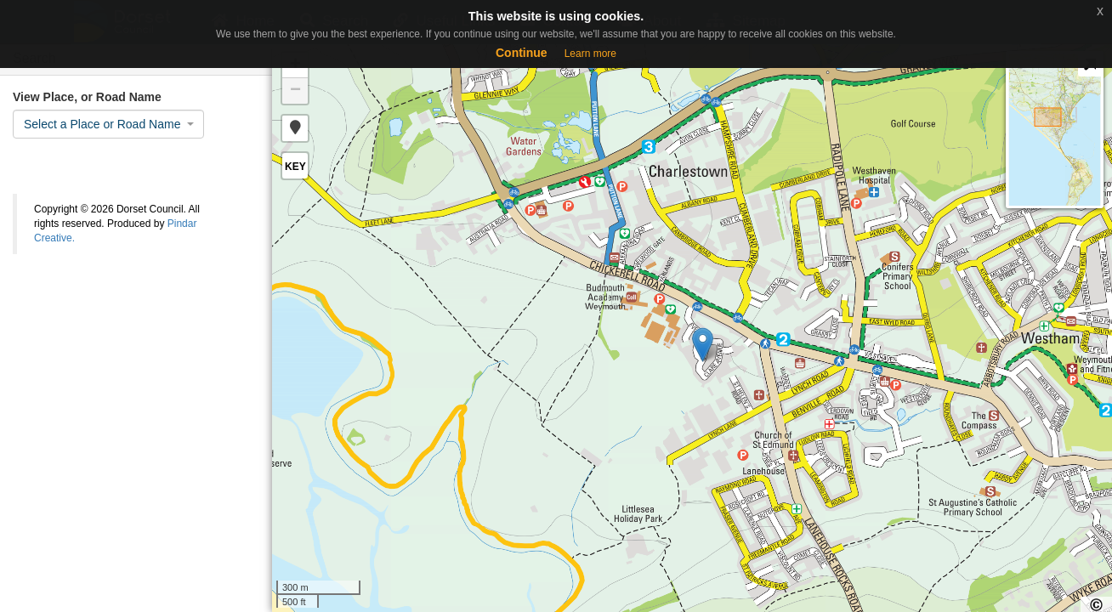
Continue (521, 53)
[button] (295, 128)
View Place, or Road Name (87, 97)
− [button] (295, 91)
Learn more (590, 54)
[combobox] (108, 124)
